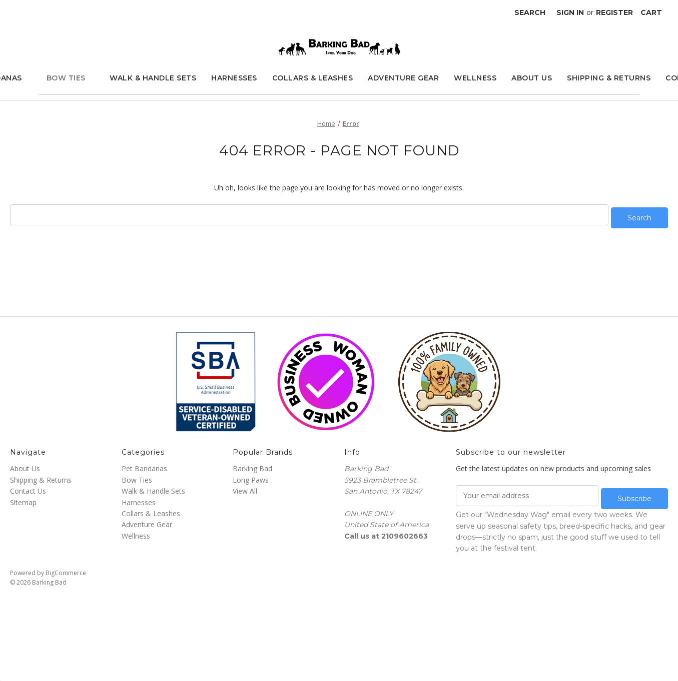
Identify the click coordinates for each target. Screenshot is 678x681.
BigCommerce (66, 566)
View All (245, 488)
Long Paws (251, 477)
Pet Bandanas (144, 465)
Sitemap (23, 499)
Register (614, 12)
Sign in (570, 12)
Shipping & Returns (608, 77)
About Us (531, 77)
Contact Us (28, 488)
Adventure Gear (403, 77)
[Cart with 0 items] (651, 12)
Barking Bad (252, 465)
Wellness (475, 77)
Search (529, 12)
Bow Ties (71, 77)
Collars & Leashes (312, 77)
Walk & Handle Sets (153, 77)
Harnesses (234, 77)
